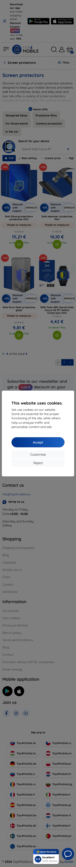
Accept (38, 442)
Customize (38, 454)
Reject (38, 463)
